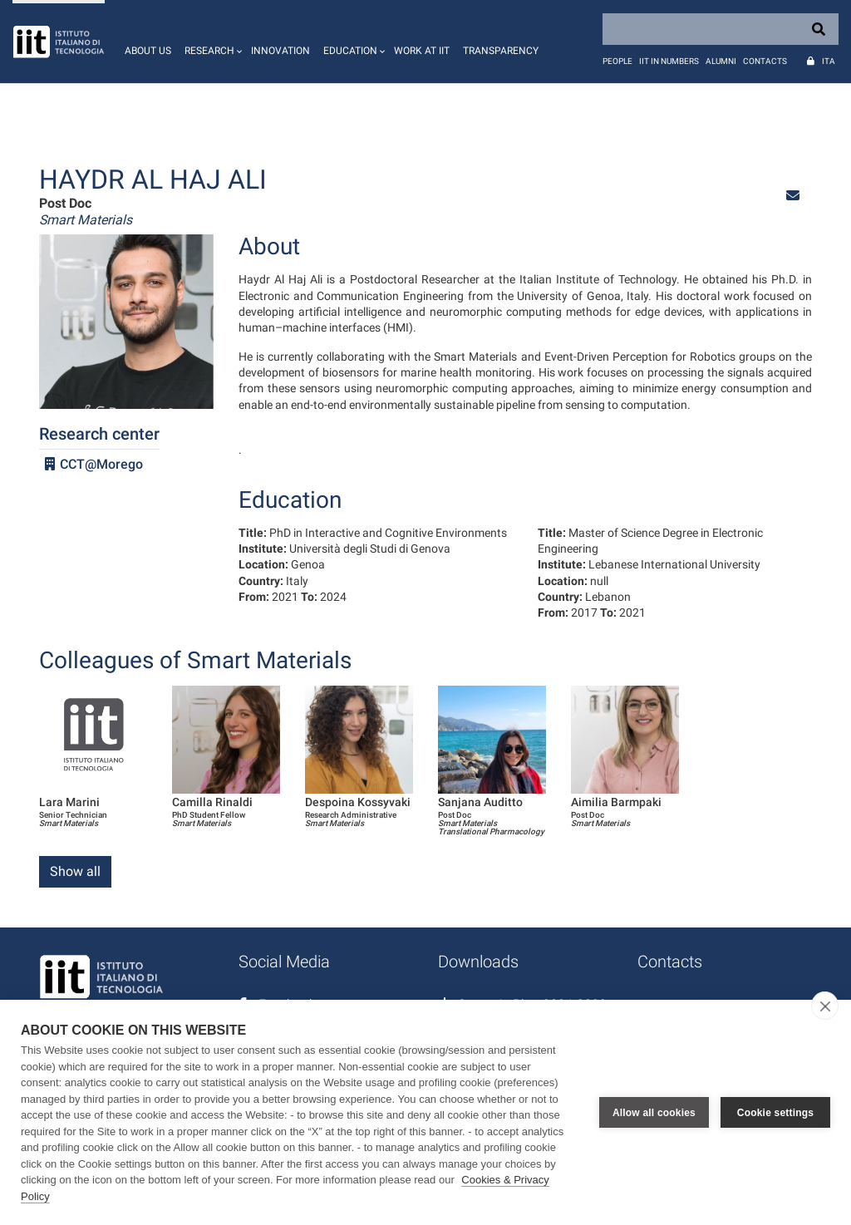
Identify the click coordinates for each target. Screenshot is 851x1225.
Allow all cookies (654, 1113)
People (617, 61)
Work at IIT (422, 51)
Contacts (765, 61)
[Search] (721, 29)
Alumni (721, 61)
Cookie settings (775, 1113)
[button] (211, 41)
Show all (75, 871)
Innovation (280, 51)
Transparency (501, 51)
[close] (825, 1005)
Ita (828, 61)
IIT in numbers (669, 61)
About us (148, 51)
